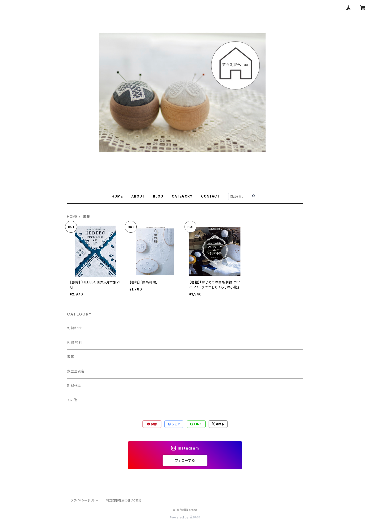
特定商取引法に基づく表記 (124, 500)
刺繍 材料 (74, 342)
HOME (117, 196)
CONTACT (210, 196)
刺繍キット (75, 328)
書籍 (70, 357)
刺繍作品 (74, 385)
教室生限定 (75, 371)
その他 (72, 400)
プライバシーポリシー (85, 500)
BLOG (158, 196)
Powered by (185, 517)
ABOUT (137, 196)
